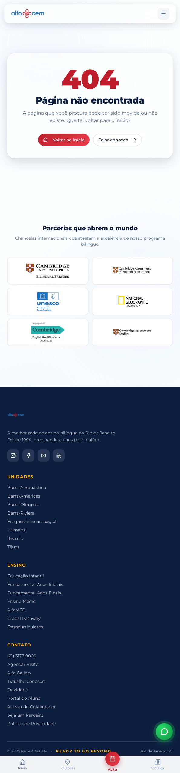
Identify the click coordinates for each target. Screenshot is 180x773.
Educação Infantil (25, 576)
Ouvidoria (17, 689)
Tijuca (13, 547)
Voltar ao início (64, 140)
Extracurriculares (25, 627)
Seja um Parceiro (25, 715)
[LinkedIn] (59, 455)
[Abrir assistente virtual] (164, 733)
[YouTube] (44, 455)
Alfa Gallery (19, 673)
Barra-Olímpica (23, 504)
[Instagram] (13, 455)
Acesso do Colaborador (31, 706)
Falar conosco (117, 140)
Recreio (15, 538)
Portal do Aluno (24, 698)
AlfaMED (16, 610)
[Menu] (163, 14)
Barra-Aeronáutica (26, 487)
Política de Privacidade (31, 723)
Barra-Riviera (20, 513)
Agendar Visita (22, 664)
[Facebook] (28, 455)
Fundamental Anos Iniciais (35, 584)
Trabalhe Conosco (26, 681)
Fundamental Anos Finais (34, 593)
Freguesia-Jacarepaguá (32, 521)
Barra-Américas (23, 496)
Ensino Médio (21, 601)
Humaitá (16, 530)
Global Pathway (24, 618)
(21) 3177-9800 (21, 656)
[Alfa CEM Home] (27, 13)
